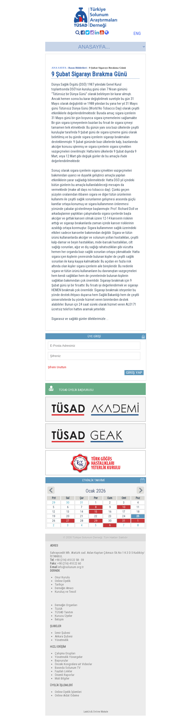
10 (123, 507)
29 (95, 520)
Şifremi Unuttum (57, 367)
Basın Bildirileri (77, 67)
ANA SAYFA (58, 67)
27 (67, 520)
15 (95, 511)
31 (123, 520)
